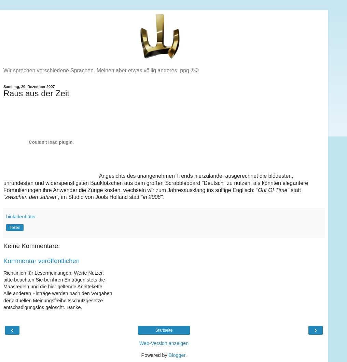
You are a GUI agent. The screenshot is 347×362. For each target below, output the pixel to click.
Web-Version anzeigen (164, 343)
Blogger (177, 355)
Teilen (15, 227)
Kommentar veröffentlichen (41, 260)
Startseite (164, 330)
